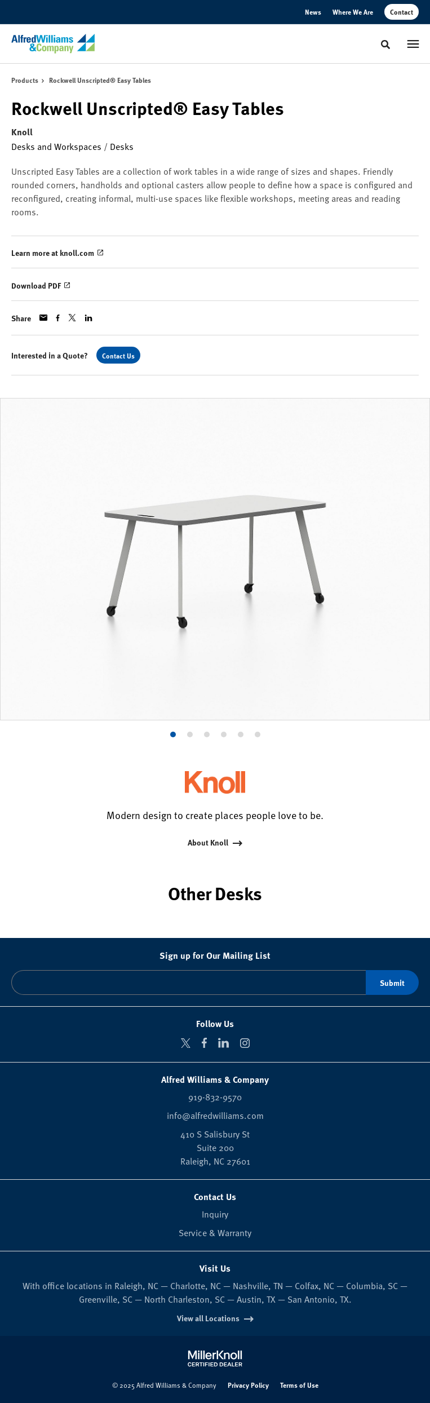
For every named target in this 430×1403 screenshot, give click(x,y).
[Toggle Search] (385, 44)
